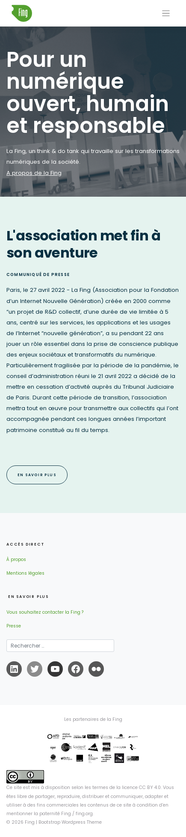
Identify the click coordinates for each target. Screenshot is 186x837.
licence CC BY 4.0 (141, 787)
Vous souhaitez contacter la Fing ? (44, 612)
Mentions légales (25, 573)
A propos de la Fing (34, 173)
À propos (16, 559)
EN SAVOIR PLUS (37, 474)
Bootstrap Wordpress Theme (70, 822)
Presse (13, 626)
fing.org (84, 813)
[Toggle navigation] (166, 13)
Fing (30, 822)
